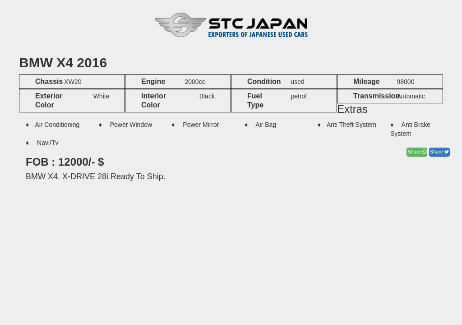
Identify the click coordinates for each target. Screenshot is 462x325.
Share (416, 151)
